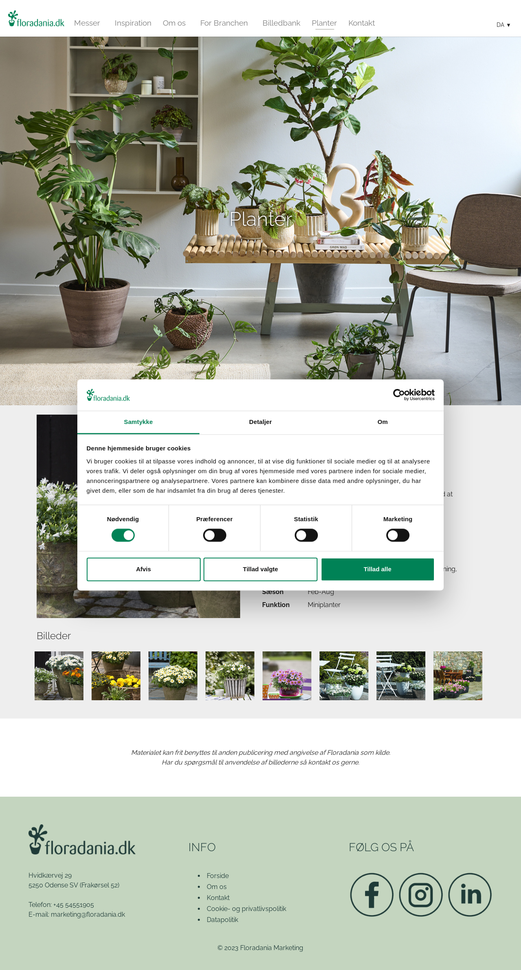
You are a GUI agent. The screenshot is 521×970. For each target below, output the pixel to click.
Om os (217, 887)
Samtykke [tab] (138, 421)
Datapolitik (222, 920)
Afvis (143, 569)
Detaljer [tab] (260, 421)
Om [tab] (382, 421)
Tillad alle (377, 569)
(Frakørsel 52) (99, 885)
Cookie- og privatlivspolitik (246, 909)
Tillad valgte (260, 569)
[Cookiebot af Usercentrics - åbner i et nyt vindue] (399, 395)
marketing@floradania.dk (88, 914)
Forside (218, 876)
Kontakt (218, 898)
